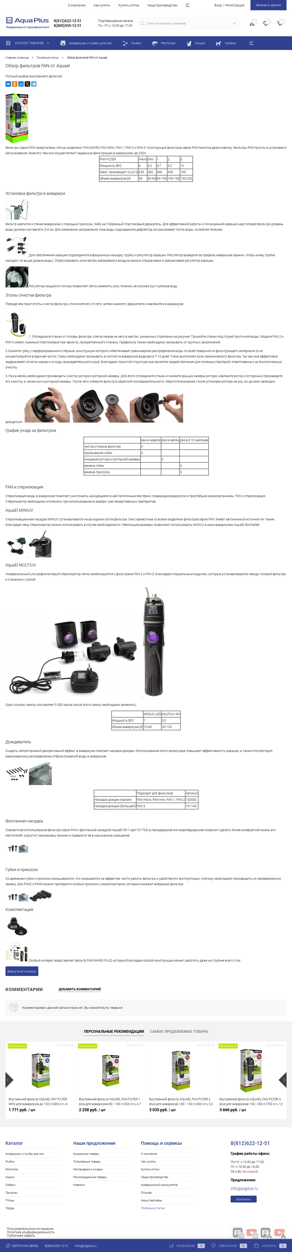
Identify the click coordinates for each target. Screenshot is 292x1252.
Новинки (79, 1185)
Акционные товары (86, 1153)
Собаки (10, 1185)
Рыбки (9, 1161)
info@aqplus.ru (244, 1188)
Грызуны (11, 1192)
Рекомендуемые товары (90, 1177)
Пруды (9, 1208)
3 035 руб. (162, 1109)
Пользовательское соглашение (30, 1229)
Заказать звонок (268, 5)
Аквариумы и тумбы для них (24, 1153)
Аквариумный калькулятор (159, 1185)
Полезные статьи (153, 1208)
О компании (77, 5)
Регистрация (234, 5)
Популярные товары (87, 1161)
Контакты (243, 1199)
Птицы (9, 1200)
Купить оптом (128, 5)
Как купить (102, 5)
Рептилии (11, 1169)
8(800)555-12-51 (57, 1246)
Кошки (9, 1177)
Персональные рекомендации (114, 1031)
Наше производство (162, 5)
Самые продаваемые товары (179, 1031)
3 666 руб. (232, 1109)
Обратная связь (22, 1246)
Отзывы (146, 1192)
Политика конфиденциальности (31, 1232)
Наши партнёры (151, 1200)
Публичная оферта (21, 1235)
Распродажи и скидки (88, 1169)
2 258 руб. (92, 1109)
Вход (218, 5)
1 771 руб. (22, 1109)
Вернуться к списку (22, 971)
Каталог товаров (28, 43)
